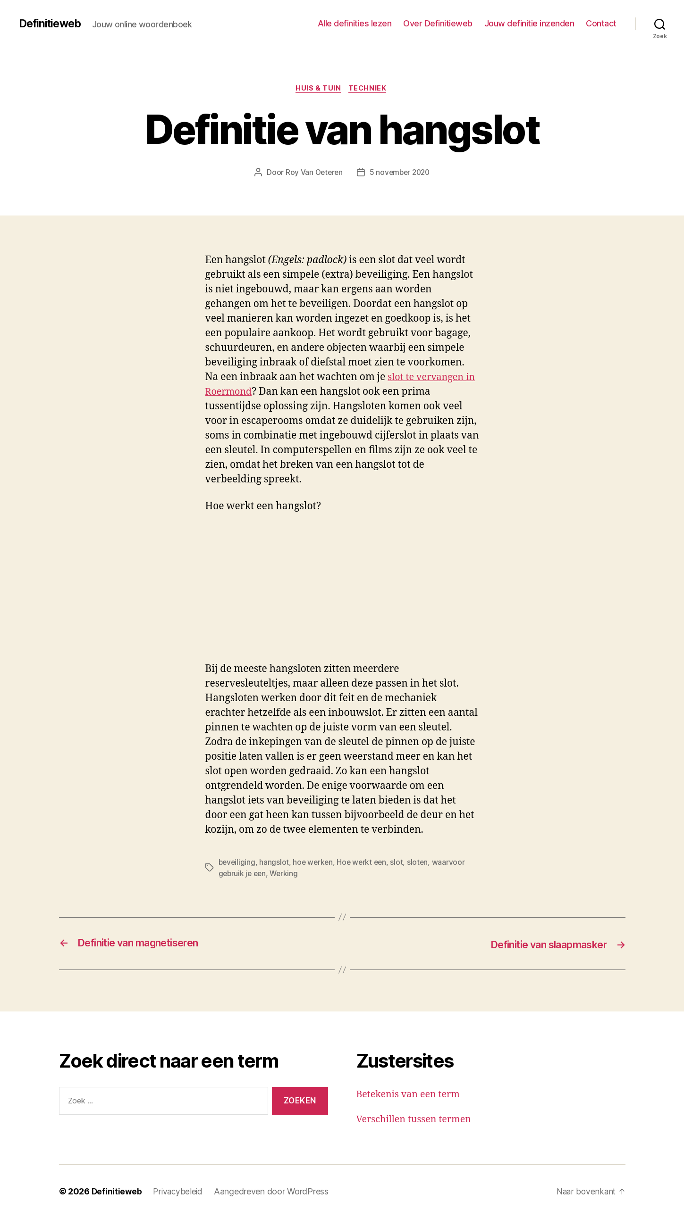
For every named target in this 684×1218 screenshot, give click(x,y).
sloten (421, 863)
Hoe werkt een (365, 863)
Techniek (369, 89)
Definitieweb (51, 23)
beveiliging (238, 863)
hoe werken (314, 863)
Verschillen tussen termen (417, 1119)
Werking (286, 874)
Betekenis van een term (411, 1094)
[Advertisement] (137, 594)
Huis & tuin (318, 89)
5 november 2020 (400, 173)
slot (401, 863)
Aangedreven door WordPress (274, 1191)
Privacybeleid (179, 1191)
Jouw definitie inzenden (529, 23)
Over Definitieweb (438, 23)
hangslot (275, 863)
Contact (601, 23)
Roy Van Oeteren (312, 173)
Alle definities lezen (355, 23)
